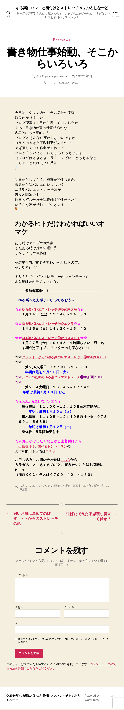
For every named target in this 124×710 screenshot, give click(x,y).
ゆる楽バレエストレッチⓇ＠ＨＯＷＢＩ (53, 338)
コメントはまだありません (64, 83)
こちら (66, 460)
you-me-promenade (56, 76)
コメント (21, 576)
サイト (19, 624)
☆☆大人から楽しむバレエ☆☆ (39, 402)
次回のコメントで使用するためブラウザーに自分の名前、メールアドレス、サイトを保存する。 (63, 641)
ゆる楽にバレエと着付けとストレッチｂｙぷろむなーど (62, 8)
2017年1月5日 (84, 76)
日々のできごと (62, 39)
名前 (19, 608)
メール (69, 608)
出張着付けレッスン (54, 446)
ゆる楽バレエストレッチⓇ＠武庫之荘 (51, 310)
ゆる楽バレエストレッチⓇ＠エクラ (50, 324)
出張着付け (27, 446)
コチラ (51, 451)
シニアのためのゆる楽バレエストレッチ (54, 377)
